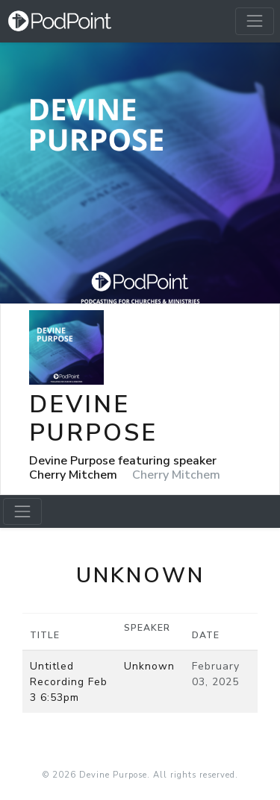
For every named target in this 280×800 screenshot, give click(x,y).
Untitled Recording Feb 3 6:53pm (69, 682)
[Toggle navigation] (254, 20)
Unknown (149, 666)
